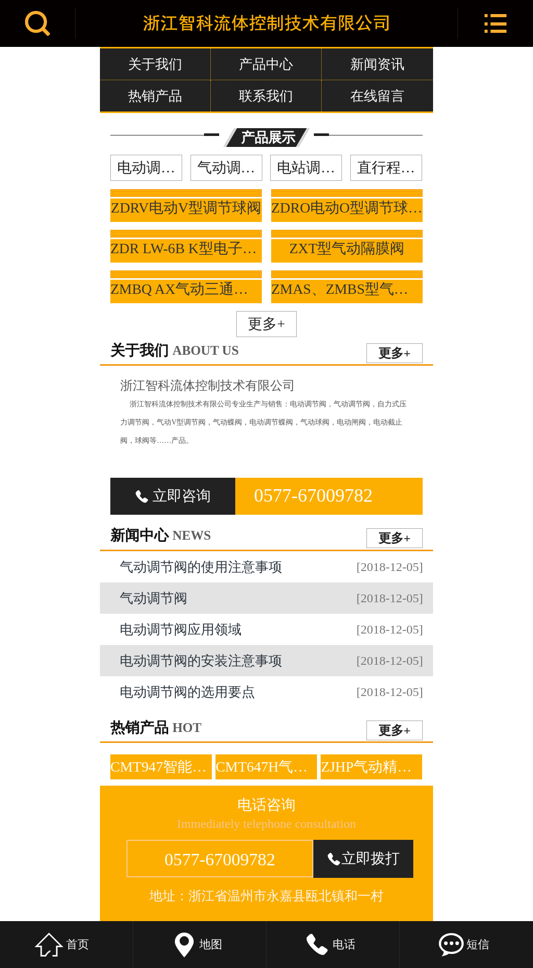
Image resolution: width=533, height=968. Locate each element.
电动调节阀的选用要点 (271, 691)
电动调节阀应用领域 (271, 629)
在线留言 (377, 96)
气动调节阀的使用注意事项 (271, 566)
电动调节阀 (149, 167)
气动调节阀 (229, 167)
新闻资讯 (377, 64)
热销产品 (155, 96)
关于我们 (155, 64)
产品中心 (266, 64)
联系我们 (266, 96)
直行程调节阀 (389, 167)
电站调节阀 (309, 167)
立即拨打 (363, 858)
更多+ (266, 324)
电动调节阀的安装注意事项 (271, 660)
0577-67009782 (313, 495)
